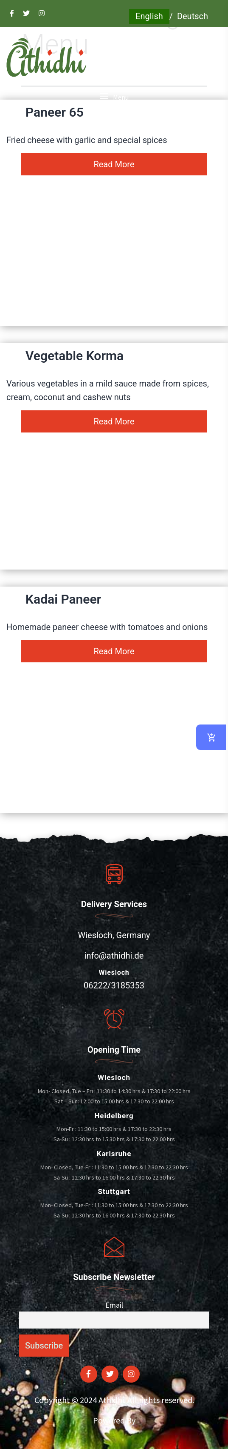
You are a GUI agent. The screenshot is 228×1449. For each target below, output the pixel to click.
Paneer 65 (54, 112)
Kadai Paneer (63, 599)
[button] (114, 97)
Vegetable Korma (74, 355)
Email (114, 1305)
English (149, 16)
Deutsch (192, 16)
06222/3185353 (114, 985)
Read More (113, 164)
